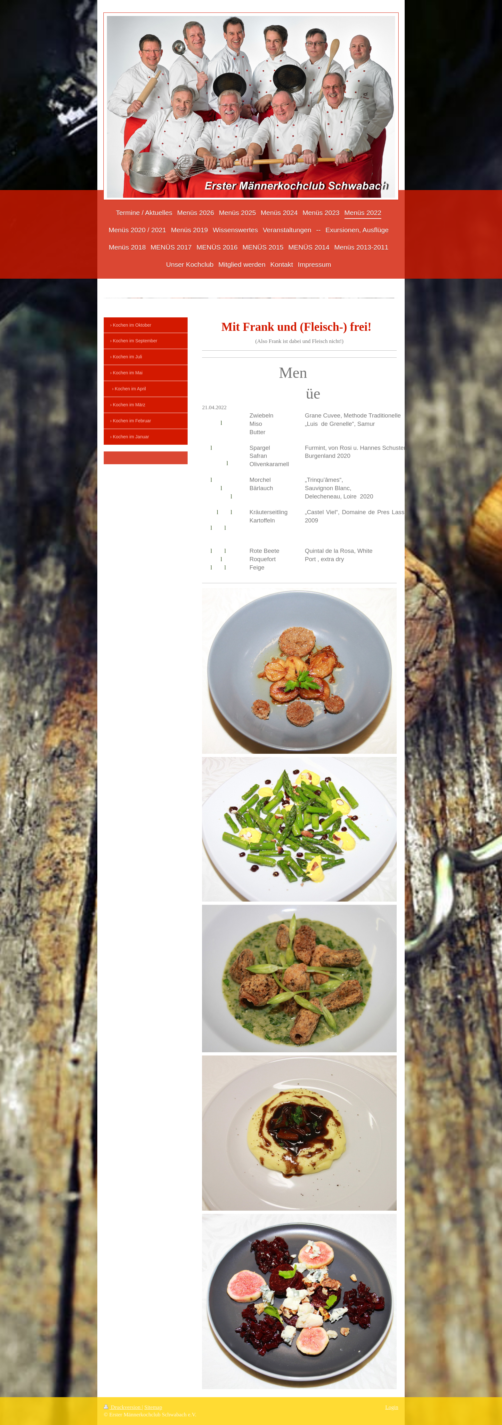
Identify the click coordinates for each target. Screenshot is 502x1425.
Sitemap (153, 1407)
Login (391, 1407)
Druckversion (123, 1407)
